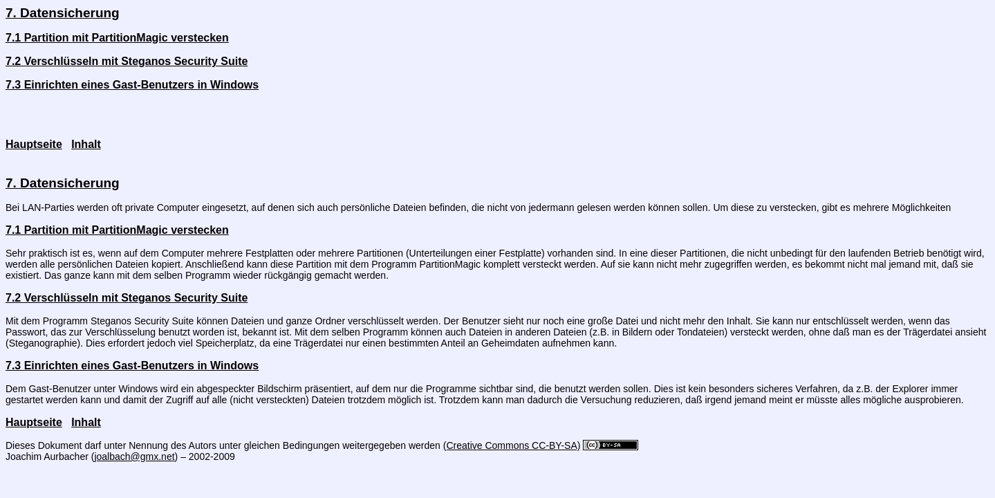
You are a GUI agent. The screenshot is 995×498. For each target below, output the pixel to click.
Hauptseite (34, 144)
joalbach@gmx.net (134, 456)
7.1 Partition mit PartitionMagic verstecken (117, 38)
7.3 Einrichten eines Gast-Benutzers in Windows (132, 85)
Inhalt (86, 144)
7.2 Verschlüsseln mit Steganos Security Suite (127, 61)
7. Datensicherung (63, 13)
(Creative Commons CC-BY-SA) (512, 445)
